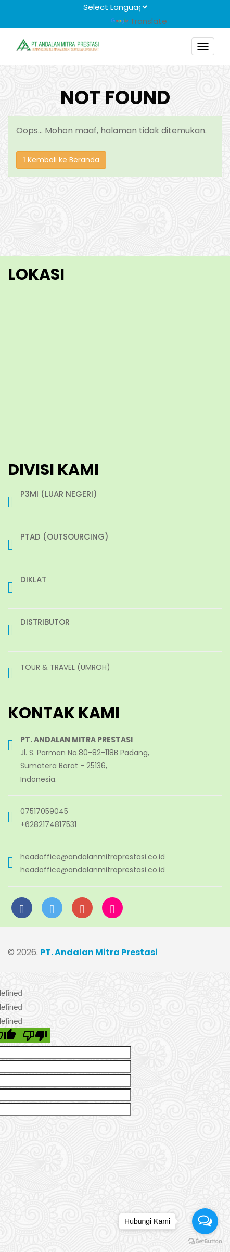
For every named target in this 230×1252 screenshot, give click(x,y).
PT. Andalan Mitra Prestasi (99, 952)
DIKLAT (33, 579)
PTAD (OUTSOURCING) (64, 537)
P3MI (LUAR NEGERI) (58, 494)
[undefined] (34, 1035)
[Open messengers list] (205, 1221)
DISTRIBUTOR (45, 622)
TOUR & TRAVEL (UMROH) (65, 667)
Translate (139, 21)
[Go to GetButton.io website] (205, 1241)
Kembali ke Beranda (61, 160)
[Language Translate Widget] (115, 7)
